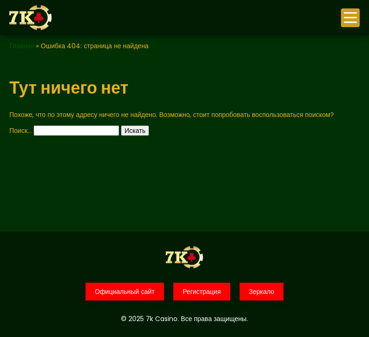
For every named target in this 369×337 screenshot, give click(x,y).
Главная (21, 46)
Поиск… (20, 130)
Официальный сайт (125, 291)
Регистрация (202, 291)
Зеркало (261, 291)
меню (350, 17)
